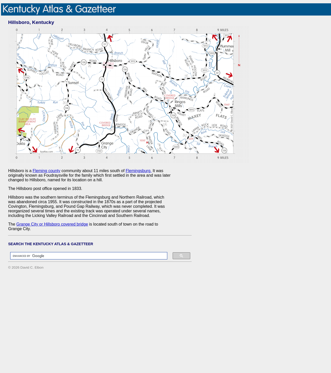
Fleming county (46, 171)
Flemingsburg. (138, 171)
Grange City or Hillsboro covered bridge (52, 224)
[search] (86, 256)
